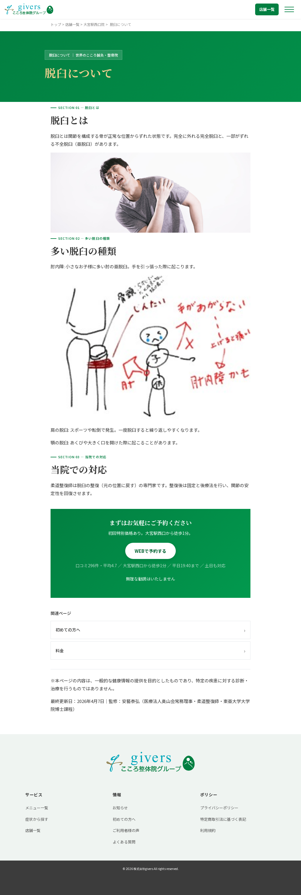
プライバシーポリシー (219, 807)
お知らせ (120, 807)
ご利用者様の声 (126, 830)
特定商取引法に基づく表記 (223, 819)
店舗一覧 (267, 9)
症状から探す (36, 819)
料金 (150, 650)
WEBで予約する (150, 551)
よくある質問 (124, 842)
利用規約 (207, 830)
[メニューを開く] (289, 9)
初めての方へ (150, 630)
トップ (56, 24)
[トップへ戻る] (29, 9)
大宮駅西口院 (94, 24)
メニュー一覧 (36, 807)
